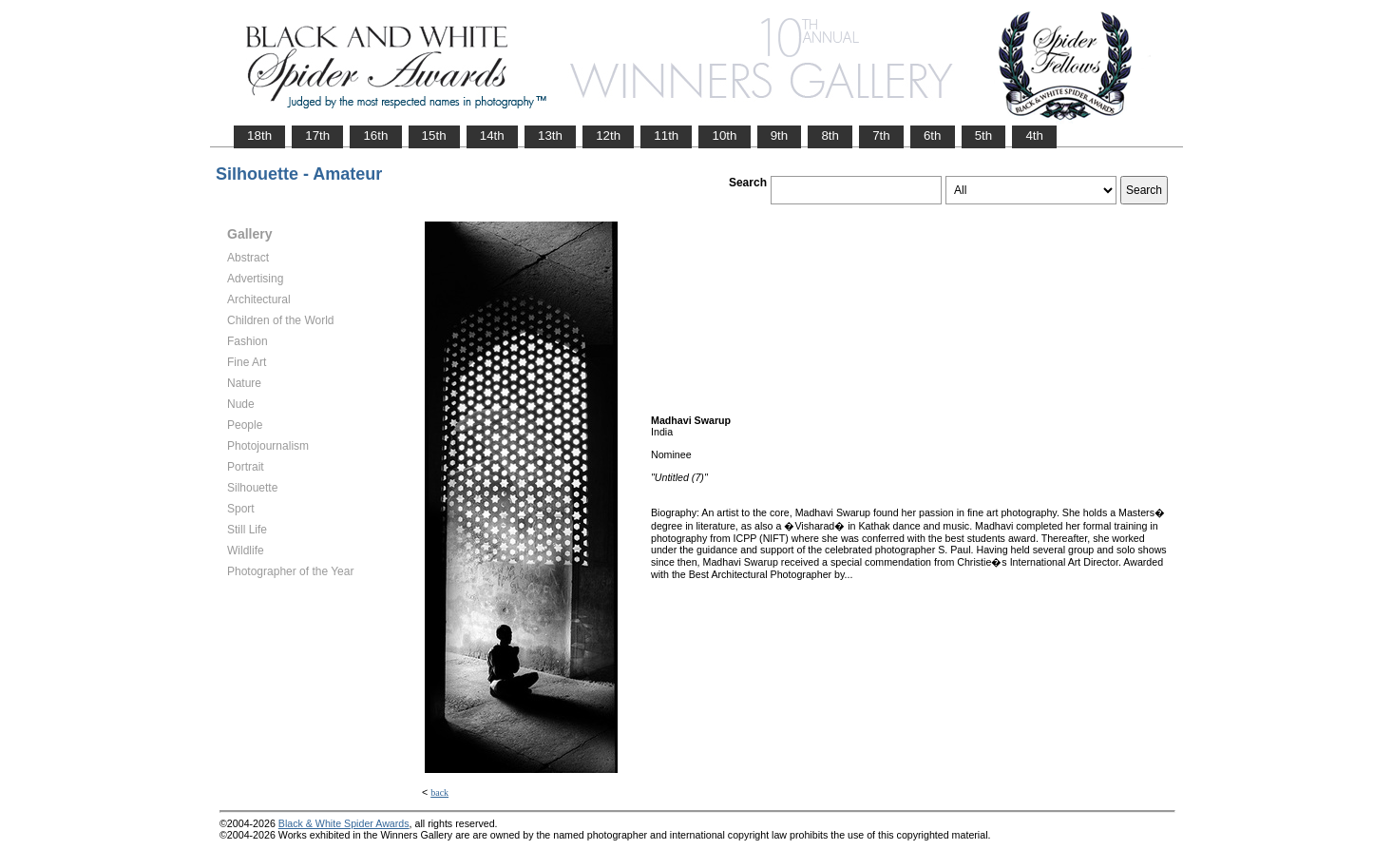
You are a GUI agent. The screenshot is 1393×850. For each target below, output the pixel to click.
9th (779, 135)
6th (932, 135)
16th (375, 135)
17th (317, 135)
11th (666, 135)
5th (983, 135)
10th (724, 135)
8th (830, 135)
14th (492, 135)
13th (550, 135)
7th (881, 135)
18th (259, 135)
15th (434, 135)
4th (1034, 135)
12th (608, 135)
